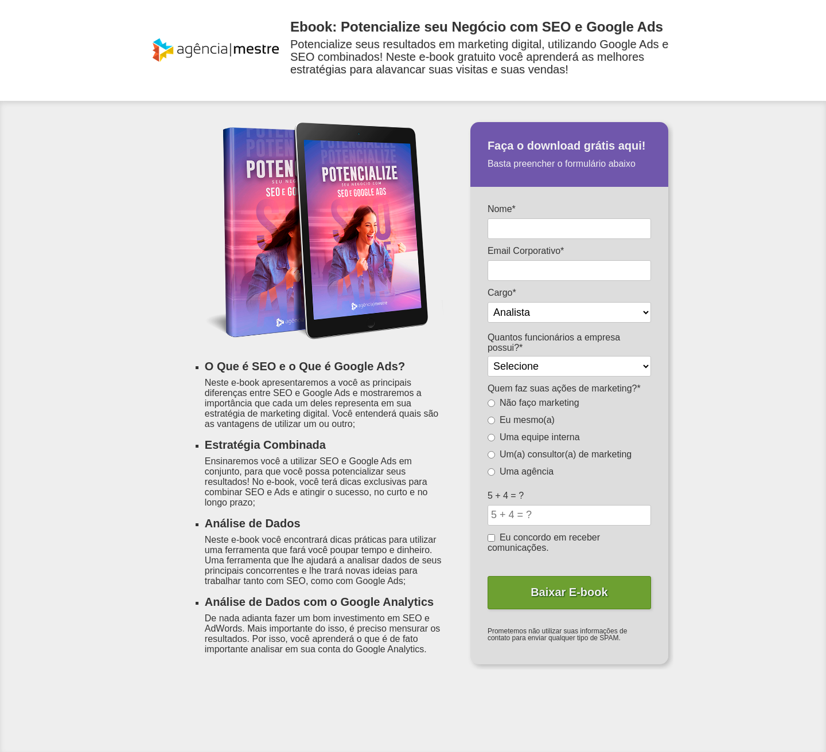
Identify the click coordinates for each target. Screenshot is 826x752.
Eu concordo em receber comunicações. (544, 542)
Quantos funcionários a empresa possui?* (554, 342)
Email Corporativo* (526, 251)
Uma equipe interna (534, 437)
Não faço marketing (533, 403)
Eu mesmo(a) (521, 420)
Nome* (502, 209)
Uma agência (521, 471)
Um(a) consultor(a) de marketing (560, 454)
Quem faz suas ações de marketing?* (564, 388)
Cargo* (502, 292)
